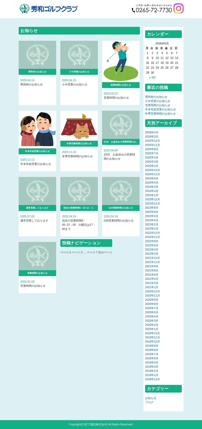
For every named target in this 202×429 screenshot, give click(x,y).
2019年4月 (152, 362)
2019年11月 (152, 337)
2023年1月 (152, 228)
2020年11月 (152, 295)
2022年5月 (152, 245)
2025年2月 (152, 165)
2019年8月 (152, 349)
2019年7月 (152, 354)
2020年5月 (152, 312)
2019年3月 (152, 366)
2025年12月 (152, 140)
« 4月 (152, 77)
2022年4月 (152, 249)
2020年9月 (152, 299)
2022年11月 (152, 237)
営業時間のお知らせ (157, 105)
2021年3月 (152, 283)
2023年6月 (152, 211)
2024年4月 (152, 182)
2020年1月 (152, 329)
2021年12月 (152, 257)
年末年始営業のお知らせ (160, 109)
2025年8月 (152, 149)
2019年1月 (152, 375)
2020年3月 (152, 320)
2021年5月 (152, 278)
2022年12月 (152, 232)
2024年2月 (152, 190)
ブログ (149, 402)
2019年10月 (152, 341)
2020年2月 (152, 324)
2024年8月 (152, 178)
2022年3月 (152, 253)
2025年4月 (152, 157)
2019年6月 (152, 358)
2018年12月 (152, 379)
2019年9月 (152, 345)
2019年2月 (152, 370)
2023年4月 (152, 220)
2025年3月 (152, 161)
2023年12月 (152, 199)
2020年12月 (152, 291)
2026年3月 (152, 136)
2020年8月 (152, 303)
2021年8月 (152, 270)
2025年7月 (152, 153)
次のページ (105, 252)
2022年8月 (152, 241)
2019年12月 (152, 333)
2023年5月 (152, 216)
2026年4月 (152, 132)
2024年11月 (152, 174)
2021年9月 (152, 266)
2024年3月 (152, 186)
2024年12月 (152, 170)
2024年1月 (152, 195)
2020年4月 (152, 316)
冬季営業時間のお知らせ (160, 113)
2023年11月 (152, 203)
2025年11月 (152, 144)
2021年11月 (152, 262)
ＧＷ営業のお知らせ (157, 101)
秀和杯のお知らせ (156, 96)
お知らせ (150, 398)
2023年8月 (152, 207)
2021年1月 (152, 287)
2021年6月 (152, 274)
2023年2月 (152, 224)
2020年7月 (152, 308)
